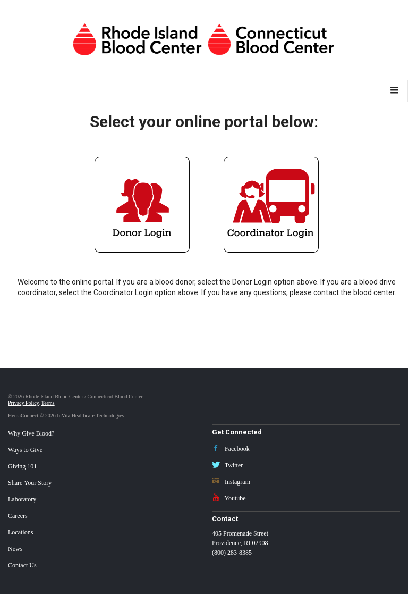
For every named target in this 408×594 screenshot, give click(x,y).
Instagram (231, 482)
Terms (48, 403)
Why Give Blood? (31, 433)
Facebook (231, 449)
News (15, 549)
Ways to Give (25, 450)
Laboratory (22, 499)
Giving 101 (22, 466)
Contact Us (22, 565)
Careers (18, 516)
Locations (20, 532)
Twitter (227, 465)
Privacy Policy (23, 403)
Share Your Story (30, 483)
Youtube (229, 498)
